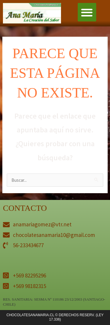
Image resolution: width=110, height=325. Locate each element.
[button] (87, 12)
